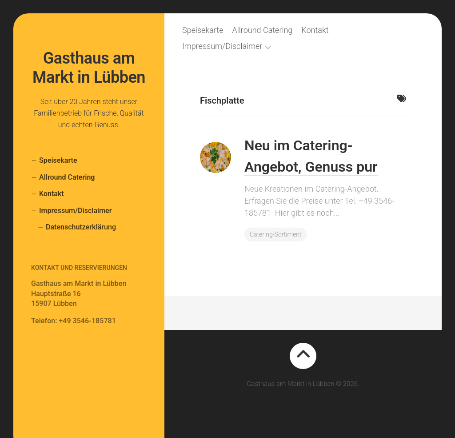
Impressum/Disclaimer (75, 210)
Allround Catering (67, 177)
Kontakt (51, 193)
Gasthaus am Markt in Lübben (88, 68)
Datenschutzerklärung (81, 227)
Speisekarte (58, 160)
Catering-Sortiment (275, 234)
